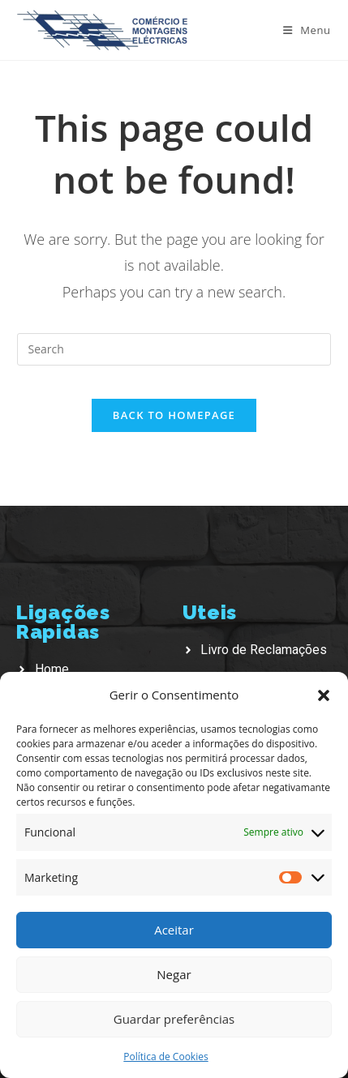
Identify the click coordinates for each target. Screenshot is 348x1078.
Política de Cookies (165, 1056)
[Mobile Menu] (307, 30)
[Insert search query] (173, 349)
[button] (324, 695)
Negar (174, 974)
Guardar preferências (174, 1019)
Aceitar (174, 930)
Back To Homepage (174, 415)
